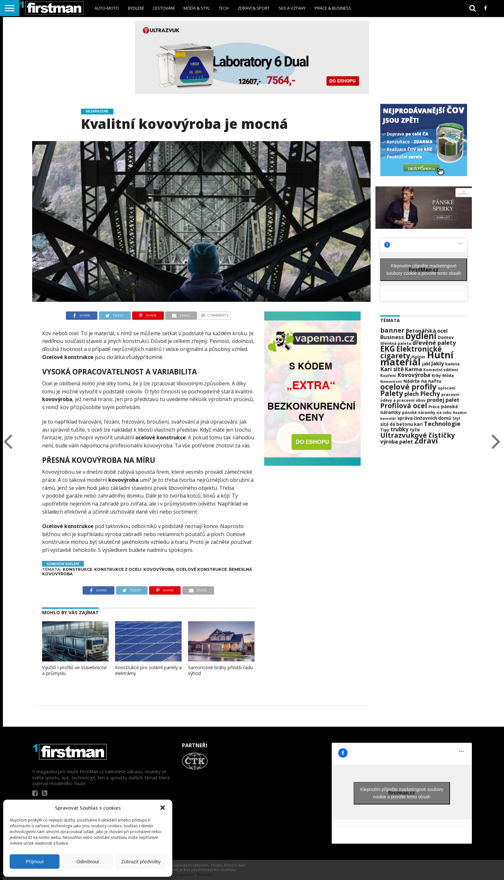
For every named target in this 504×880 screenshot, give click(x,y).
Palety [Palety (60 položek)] (391, 393)
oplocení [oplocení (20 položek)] (446, 388)
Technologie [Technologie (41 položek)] (442, 423)
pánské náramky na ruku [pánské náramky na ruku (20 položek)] (427, 412)
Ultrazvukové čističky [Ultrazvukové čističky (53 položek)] (417, 435)
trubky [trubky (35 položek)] (400, 429)
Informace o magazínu (172, 874)
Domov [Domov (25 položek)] (446, 337)
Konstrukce (77, 569)
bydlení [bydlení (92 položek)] (421, 336)
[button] (162, 807)
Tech (224, 8)
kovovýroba (123, 479)
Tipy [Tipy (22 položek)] (384, 430)
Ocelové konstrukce (68, 357)
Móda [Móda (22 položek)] (448, 375)
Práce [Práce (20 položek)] (434, 406)
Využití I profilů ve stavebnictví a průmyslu (74, 670)
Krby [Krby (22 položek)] (436, 375)
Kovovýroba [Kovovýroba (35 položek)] (413, 375)
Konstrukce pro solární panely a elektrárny (148, 670)
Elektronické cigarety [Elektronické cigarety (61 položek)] (411, 352)
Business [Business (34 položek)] (392, 337)
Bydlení (136, 8)
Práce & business (333, 8)
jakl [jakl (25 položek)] (426, 364)
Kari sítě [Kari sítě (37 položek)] (392, 369)
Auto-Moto (106, 8)
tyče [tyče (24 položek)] (415, 430)
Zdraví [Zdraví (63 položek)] (426, 441)
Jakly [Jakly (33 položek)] (437, 363)
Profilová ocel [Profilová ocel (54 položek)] (403, 405)
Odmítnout (87, 861)
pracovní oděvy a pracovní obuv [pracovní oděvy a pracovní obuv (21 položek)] (419, 397)
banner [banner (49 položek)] (392, 330)
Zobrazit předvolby (141, 861)
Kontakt (204, 874)
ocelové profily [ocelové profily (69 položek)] (408, 387)
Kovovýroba (158, 569)
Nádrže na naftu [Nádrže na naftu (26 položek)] (422, 381)
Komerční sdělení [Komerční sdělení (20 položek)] (440, 369)
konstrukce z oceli (117, 569)
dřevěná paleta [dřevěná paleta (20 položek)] (395, 343)
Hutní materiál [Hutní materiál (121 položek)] (417, 358)
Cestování (164, 8)
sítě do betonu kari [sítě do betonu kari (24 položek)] (401, 424)
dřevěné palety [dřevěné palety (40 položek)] (434, 342)
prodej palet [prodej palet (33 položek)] (443, 399)
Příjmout (35, 861)
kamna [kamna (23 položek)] (452, 364)
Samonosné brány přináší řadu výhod (220, 670)
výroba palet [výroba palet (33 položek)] (396, 441)
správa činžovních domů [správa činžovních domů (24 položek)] (424, 418)
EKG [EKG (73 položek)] (387, 348)
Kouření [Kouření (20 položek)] (388, 375)
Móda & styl (197, 8)
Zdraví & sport (254, 8)
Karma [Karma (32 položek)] (413, 369)
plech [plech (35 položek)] (411, 394)
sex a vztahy (292, 8)
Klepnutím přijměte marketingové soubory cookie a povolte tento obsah (423, 269)
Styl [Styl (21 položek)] (456, 418)
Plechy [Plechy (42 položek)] (430, 394)
